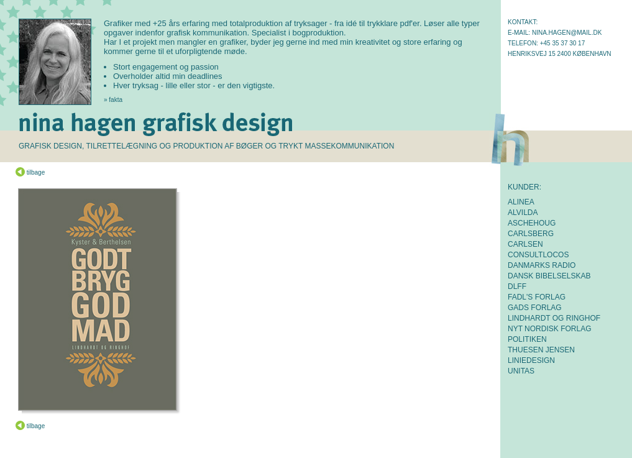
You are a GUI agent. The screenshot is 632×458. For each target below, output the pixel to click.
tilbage (30, 172)
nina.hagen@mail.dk (567, 32)
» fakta (113, 99)
